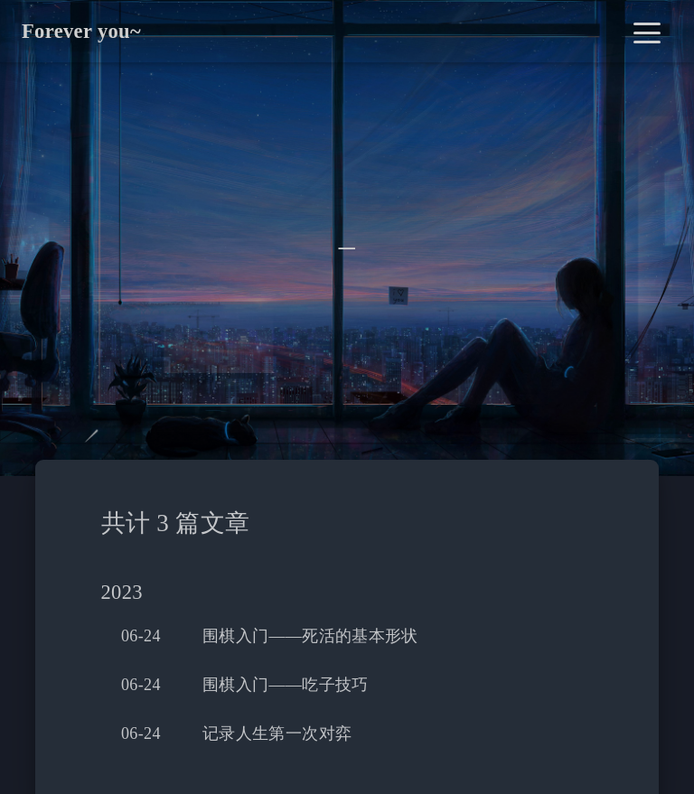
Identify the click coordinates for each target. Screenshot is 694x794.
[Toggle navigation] (646, 31)
